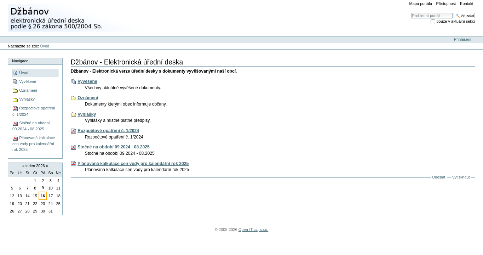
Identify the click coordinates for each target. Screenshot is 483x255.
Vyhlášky (86, 114)
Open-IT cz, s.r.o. (253, 229)
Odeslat (438, 177)
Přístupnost (446, 3)
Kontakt (466, 3)
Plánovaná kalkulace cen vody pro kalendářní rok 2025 (133, 163)
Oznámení (87, 97)
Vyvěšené (87, 81)
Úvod (44, 46)
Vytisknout (461, 177)
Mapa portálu (420, 3)
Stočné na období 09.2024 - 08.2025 (113, 146)
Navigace (20, 61)
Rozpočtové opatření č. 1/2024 (108, 130)
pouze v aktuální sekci (455, 21)
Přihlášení (462, 39)
